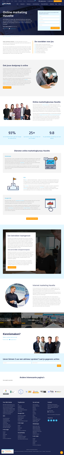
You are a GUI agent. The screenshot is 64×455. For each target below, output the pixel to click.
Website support (35, 421)
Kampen (4, 432)
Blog (56, 4)
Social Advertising (36, 4)
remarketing (10, 212)
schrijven (26, 190)
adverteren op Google (20, 205)
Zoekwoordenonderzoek (7, 426)
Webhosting (35, 432)
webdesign (22, 167)
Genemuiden (5, 434)
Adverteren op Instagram (22, 436)
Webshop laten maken (36, 427)
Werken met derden (36, 451)
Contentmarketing (6, 419)
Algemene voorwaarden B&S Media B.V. (32, 449)
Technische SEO (5, 423)
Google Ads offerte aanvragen (23, 421)
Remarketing (20, 419)
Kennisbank (20, 1)
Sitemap (44, 451)
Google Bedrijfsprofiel (6, 421)
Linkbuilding (5, 422)
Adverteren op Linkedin (21, 437)
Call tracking (20, 411)
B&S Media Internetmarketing (8, 404)
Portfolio (15, 1)
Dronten (4, 436)
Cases (12, 1)
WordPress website (36, 434)
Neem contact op (7, 87)
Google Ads (22, 4)
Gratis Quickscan (57, 1)
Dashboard (7, 1)
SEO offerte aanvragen (6, 427)
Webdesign (29, 4)
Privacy (41, 451)
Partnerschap (35, 417)
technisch (25, 193)
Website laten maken (36, 426)
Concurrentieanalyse (6, 418)
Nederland (9, 438)
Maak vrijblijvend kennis (32, 223)
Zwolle (4, 433)
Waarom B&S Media (45, 4)
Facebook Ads (20, 435)
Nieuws (25, 1)
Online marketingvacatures (31, 1)
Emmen (4, 437)
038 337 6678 (50, 1)
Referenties (52, 4)
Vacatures (34, 414)
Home (4, 36)
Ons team (34, 408)
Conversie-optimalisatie (37, 430)
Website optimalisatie (36, 428)
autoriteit (41, 192)
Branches (3, 1)
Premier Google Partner (36, 419)
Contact (59, 4)
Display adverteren (21, 417)
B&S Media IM (7, 4)
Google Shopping (27, 212)
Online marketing (8, 36)
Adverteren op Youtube (21, 415)
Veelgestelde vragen (36, 420)
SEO (18, 4)
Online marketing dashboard (22, 410)
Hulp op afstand (48, 451)
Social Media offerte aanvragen (23, 439)
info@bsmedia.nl (42, 1)
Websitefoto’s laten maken (37, 431)
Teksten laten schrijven (6, 425)
